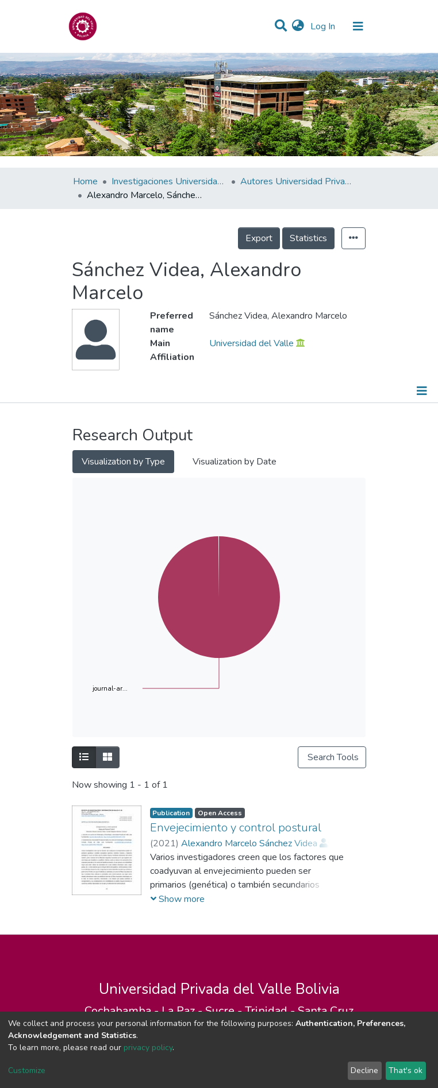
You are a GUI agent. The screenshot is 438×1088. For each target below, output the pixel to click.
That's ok (405, 1070)
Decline (364, 1070)
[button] (298, 26)
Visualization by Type (123, 461)
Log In (323, 26)
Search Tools (332, 757)
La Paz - (183, 1011)
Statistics (308, 238)
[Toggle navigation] (358, 26)
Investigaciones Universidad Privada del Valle (169, 181)
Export (258, 238)
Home (85, 181)
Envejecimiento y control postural (235, 827)
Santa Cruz (326, 1011)
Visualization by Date (234, 461)
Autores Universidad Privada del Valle (297, 181)
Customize (26, 1070)
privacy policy (148, 1047)
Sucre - (225, 1011)
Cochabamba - (123, 1011)
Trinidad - (271, 1011)
